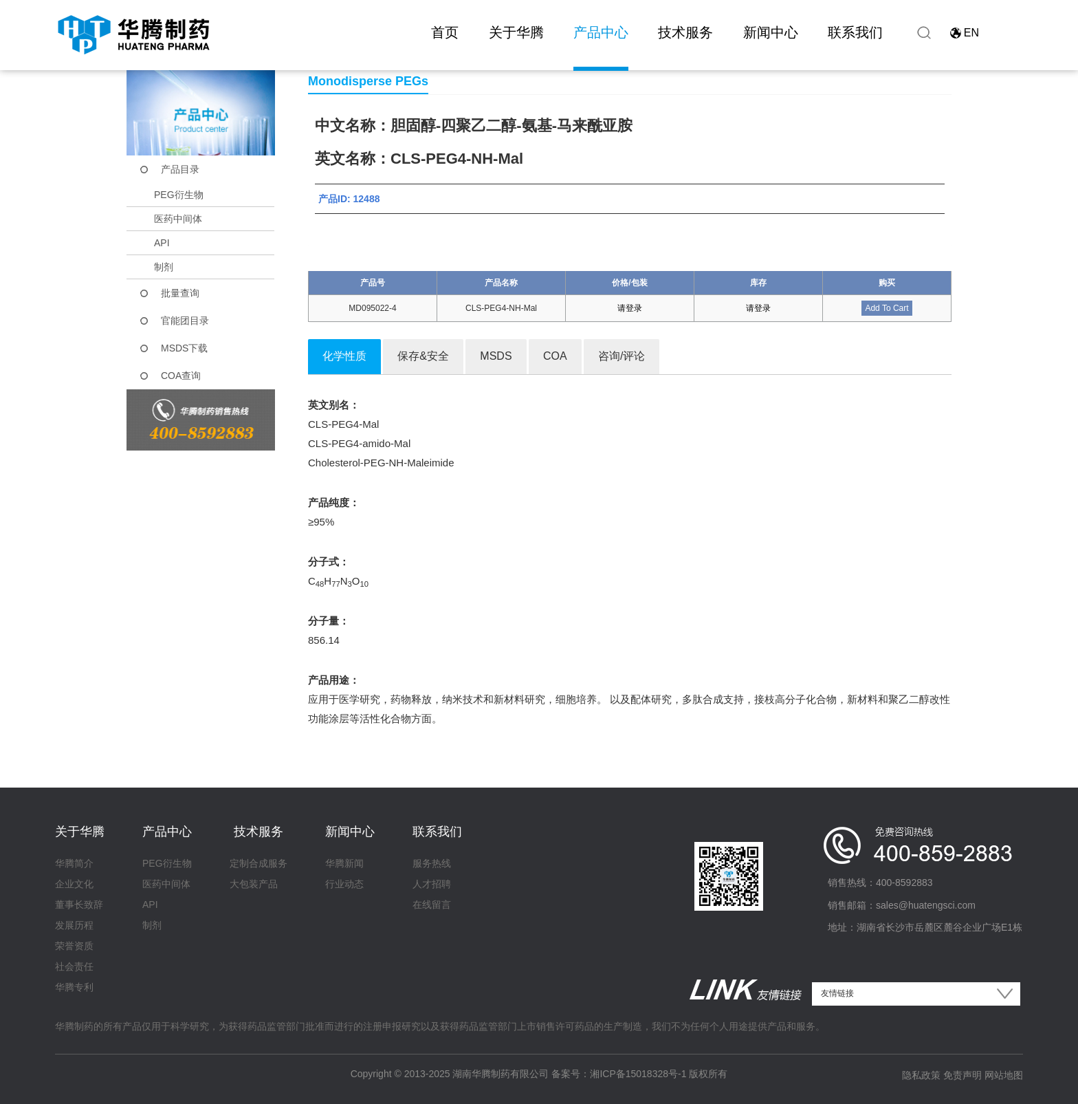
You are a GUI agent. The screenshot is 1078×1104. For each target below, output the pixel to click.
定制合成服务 (258, 863)
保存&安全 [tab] (423, 356)
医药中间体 (178, 218)
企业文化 (74, 883)
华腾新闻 (344, 863)
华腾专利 (74, 987)
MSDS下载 (184, 348)
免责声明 (962, 1075)
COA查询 (181, 375)
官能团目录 (185, 320)
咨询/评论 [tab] (621, 356)
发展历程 (74, 925)
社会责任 (74, 966)
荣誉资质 (74, 945)
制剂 (163, 266)
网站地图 (1003, 1075)
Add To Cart (886, 308)
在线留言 (431, 904)
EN (971, 33)
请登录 (629, 308)
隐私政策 (921, 1075)
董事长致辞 (79, 904)
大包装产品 (254, 883)
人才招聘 (431, 883)
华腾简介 (74, 863)
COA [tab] (555, 356)
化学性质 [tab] (344, 356)
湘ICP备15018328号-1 (638, 1073)
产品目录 (180, 169)
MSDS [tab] (496, 356)
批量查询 (180, 293)
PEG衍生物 (179, 194)
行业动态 (344, 883)
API (162, 242)
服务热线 (431, 863)
